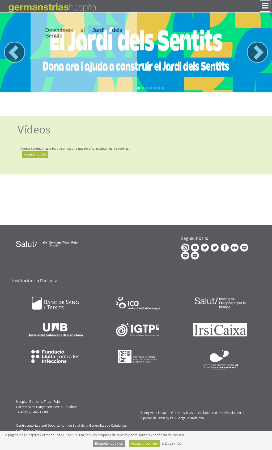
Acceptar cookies (35, 154)
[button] (14, 52)
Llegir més (173, 443)
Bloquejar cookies (109, 443)
